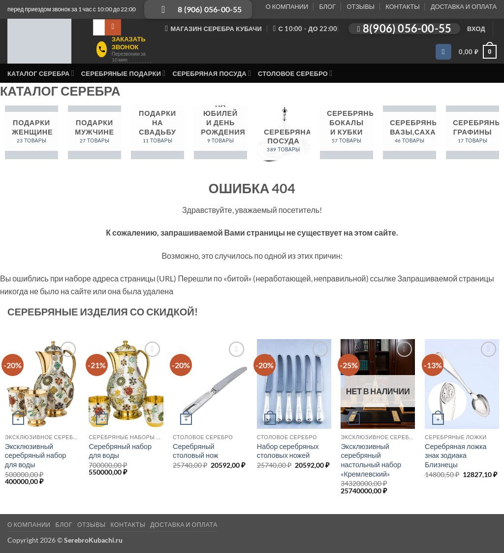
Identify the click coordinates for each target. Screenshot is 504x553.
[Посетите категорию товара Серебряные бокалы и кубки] (346, 132)
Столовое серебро (295, 73)
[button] (476, 28)
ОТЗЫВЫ (361, 6)
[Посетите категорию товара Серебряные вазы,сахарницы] (409, 132)
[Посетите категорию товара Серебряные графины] (472, 132)
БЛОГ (327, 6)
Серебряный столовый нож (195, 451)
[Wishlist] (443, 52)
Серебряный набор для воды (120, 451)
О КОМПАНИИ (287, 6)
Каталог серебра (40, 73)
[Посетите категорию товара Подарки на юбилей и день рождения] (220, 132)
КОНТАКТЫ (402, 6)
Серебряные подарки (123, 73)
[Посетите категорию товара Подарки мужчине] (94, 132)
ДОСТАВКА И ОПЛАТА (464, 6)
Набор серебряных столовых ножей (288, 451)
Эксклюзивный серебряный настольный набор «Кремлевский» (371, 460)
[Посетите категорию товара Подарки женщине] (31, 132)
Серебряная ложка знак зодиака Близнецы (456, 455)
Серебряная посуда (211, 73)
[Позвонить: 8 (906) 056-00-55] (198, 9)
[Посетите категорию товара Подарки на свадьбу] (157, 132)
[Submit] (113, 27)
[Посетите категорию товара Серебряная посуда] (283, 137)
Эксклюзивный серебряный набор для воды (35, 455)
